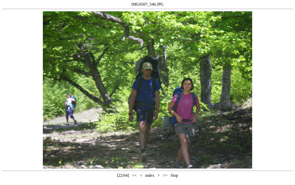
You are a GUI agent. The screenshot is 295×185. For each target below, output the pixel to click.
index (149, 175)
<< (134, 175)
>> (165, 175)
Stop (174, 175)
